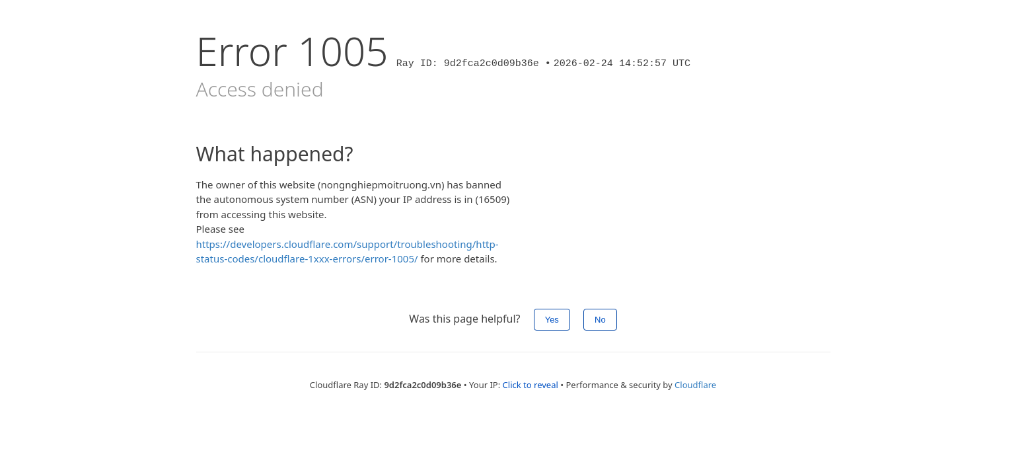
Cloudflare (695, 385)
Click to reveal (530, 385)
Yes (552, 320)
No (600, 320)
